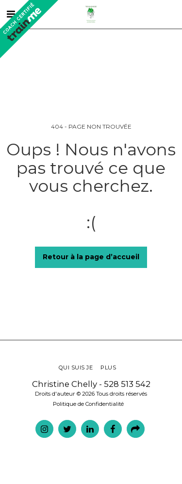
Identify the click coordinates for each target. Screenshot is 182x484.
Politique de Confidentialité (88, 404)
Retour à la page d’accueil (91, 256)
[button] (156, 14)
